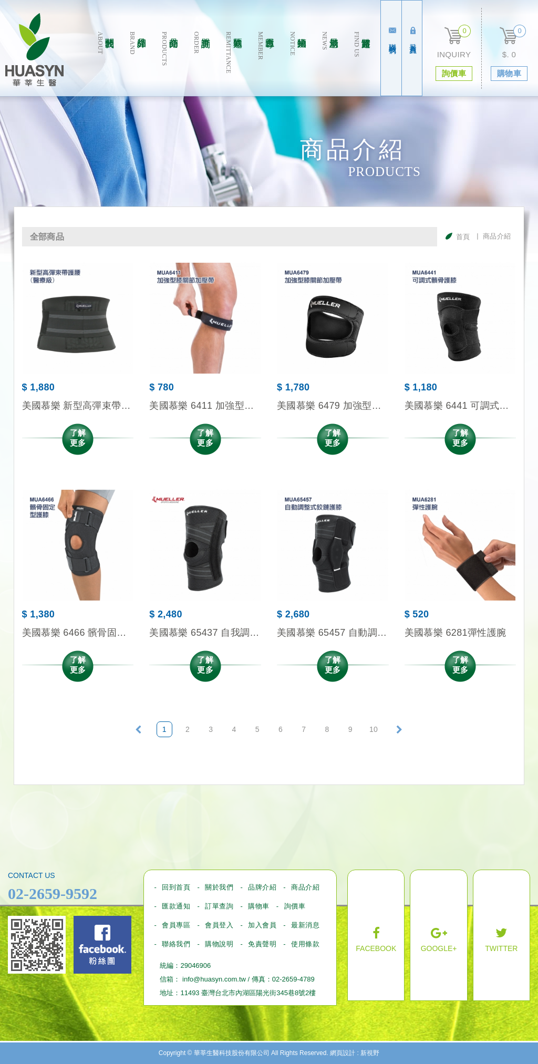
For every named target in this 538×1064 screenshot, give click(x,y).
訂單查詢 (201, 64)
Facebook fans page (102, 945)
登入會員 (413, 34)
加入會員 (262, 925)
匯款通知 (233, 64)
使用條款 (305, 944)
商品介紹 (305, 887)
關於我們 (105, 64)
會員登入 (219, 925)
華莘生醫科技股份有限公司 (34, 49)
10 (373, 729)
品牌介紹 (137, 64)
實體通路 (362, 64)
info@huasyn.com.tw (214, 979)
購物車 (259, 906)
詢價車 (295, 906)
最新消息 (329, 64)
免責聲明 (262, 944)
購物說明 (219, 944)
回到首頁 (176, 887)
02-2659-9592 (52, 893)
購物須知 (297, 64)
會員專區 (265, 64)
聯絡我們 (392, 34)
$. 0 (509, 54)
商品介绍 (169, 64)
